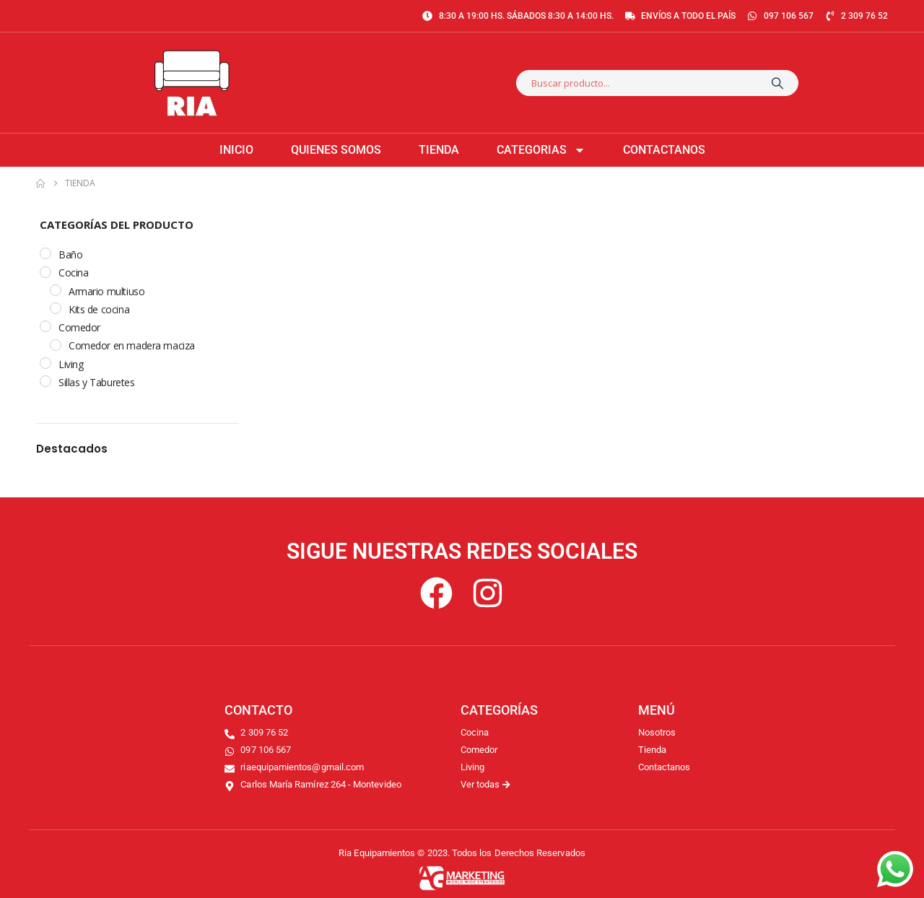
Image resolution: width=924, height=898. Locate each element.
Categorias (541, 150)
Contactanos (664, 150)
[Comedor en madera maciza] (55, 345)
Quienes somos (336, 150)
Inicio (236, 150)
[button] (223, 448)
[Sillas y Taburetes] (45, 381)
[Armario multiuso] (55, 290)
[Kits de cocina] (55, 308)
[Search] (777, 83)
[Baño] (45, 253)
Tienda (439, 150)
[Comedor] (45, 326)
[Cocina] (45, 272)
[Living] (45, 363)
